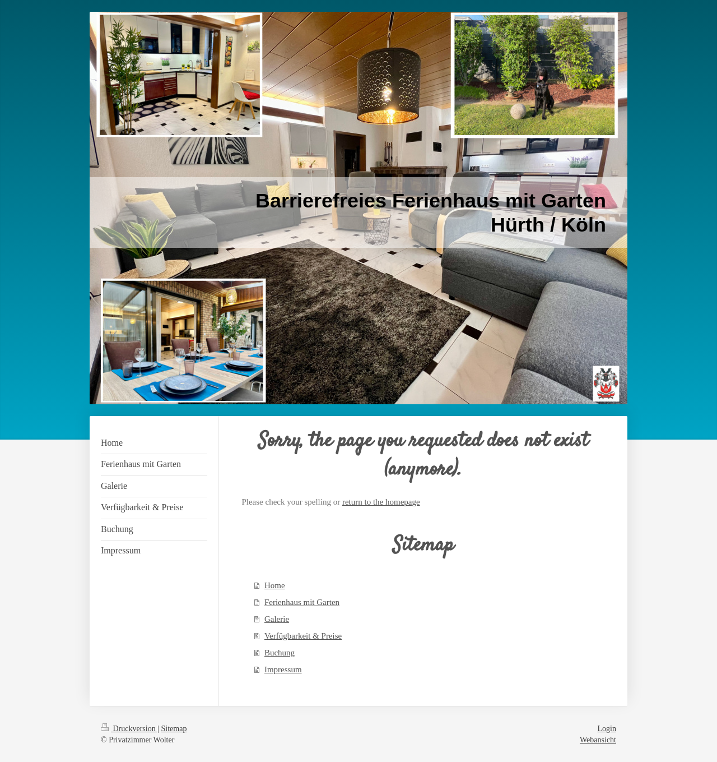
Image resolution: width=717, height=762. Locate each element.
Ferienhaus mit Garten (301, 602)
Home (274, 585)
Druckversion (129, 728)
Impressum (283, 669)
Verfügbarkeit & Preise (303, 635)
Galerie (276, 619)
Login (607, 728)
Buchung (279, 652)
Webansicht (598, 740)
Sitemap (174, 728)
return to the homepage (381, 501)
